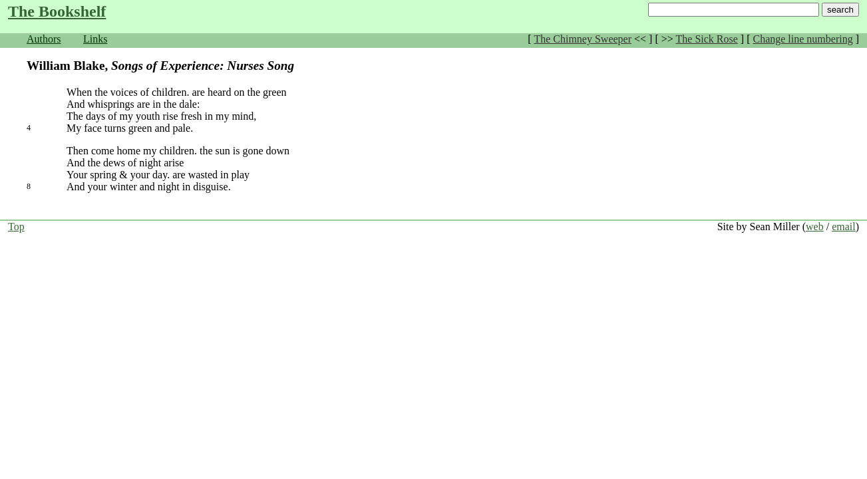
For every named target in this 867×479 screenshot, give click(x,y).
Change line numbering (802, 39)
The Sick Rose (707, 39)
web (815, 226)
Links (95, 39)
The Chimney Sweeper (582, 39)
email (844, 226)
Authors (44, 39)
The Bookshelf (57, 11)
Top (16, 226)
